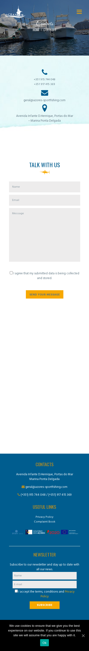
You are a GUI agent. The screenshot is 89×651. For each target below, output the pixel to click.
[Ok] (83, 635)
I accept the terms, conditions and (45, 594)
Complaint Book (44, 521)
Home (36, 30)
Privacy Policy (44, 517)
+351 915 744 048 (44, 79)
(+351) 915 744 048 (33, 494)
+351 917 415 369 (44, 84)
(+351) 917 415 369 (59, 494)
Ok (44, 643)
